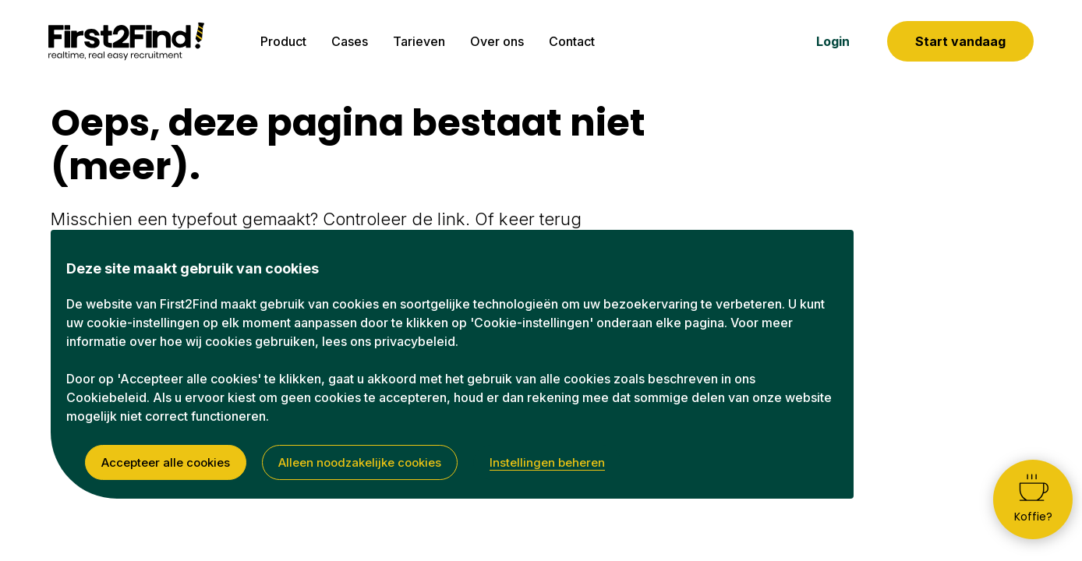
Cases (349, 41)
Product (283, 41)
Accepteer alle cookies (165, 462)
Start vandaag (960, 41)
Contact (572, 41)
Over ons (497, 41)
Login (833, 41)
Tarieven (419, 41)
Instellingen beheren (547, 462)
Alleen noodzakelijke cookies (359, 462)
